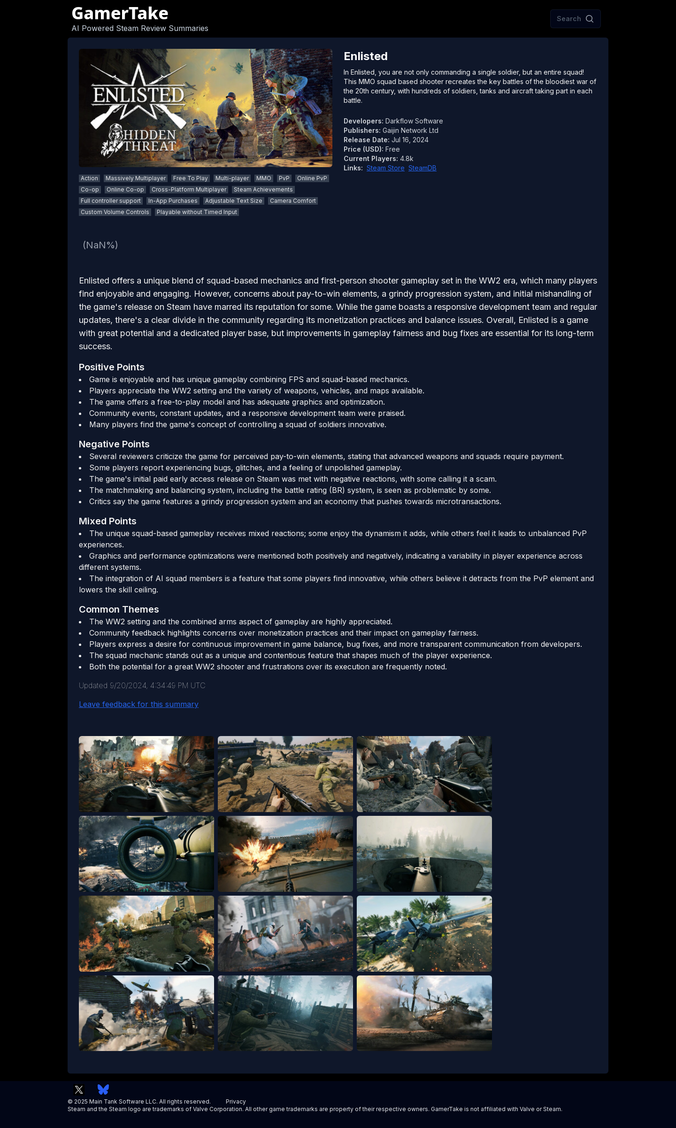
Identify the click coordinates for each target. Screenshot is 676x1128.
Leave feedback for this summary (139, 704)
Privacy (236, 1101)
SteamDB (422, 168)
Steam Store (386, 168)
